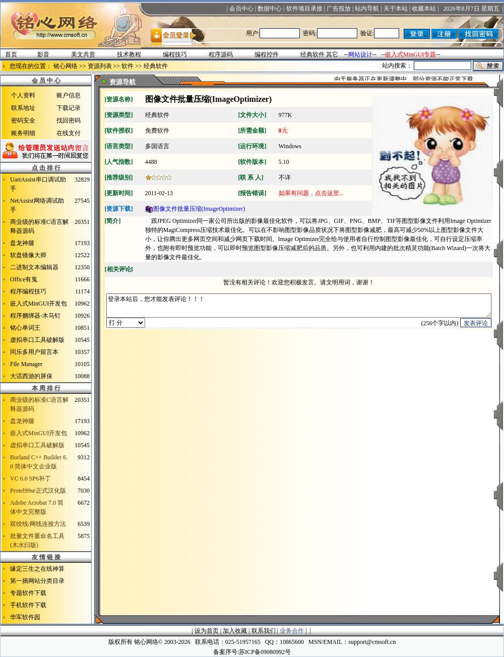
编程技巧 (175, 54)
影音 (43, 54)
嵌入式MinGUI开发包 (38, 303)
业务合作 (292, 630)
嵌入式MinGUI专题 (410, 54)
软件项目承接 (304, 8)
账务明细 (23, 133)
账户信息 (68, 95)
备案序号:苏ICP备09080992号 (252, 651)
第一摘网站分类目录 (37, 580)
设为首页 (207, 630)
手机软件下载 (28, 605)
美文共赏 (83, 54)
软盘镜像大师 (28, 255)
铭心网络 (65, 66)
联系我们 (263, 630)
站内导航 (367, 8)
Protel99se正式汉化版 (38, 490)
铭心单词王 (25, 327)
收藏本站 (424, 8)
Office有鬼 (23, 279)
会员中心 (241, 8)
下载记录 (68, 107)
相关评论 (119, 269)
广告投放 (339, 8)
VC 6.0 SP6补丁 (30, 478)
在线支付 (68, 133)
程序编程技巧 (28, 291)
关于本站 (396, 8)
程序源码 (221, 54)
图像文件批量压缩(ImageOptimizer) (195, 208)
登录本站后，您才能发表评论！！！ (298, 307)
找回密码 (68, 120)
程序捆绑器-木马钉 (35, 315)
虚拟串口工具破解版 (37, 339)
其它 (332, 54)
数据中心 (270, 8)
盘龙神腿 (22, 243)
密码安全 (23, 120)
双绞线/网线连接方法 (38, 523)
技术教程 (129, 54)
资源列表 (100, 66)
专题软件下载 (28, 592)
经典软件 (312, 54)
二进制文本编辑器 (34, 267)
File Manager (26, 364)
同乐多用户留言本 (34, 351)
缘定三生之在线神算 (37, 568)
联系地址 (23, 107)
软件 (127, 66)
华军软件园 (25, 617)
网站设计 (360, 54)
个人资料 (23, 95)
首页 (11, 54)
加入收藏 (235, 630)
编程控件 (267, 54)
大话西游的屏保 (31, 376)
